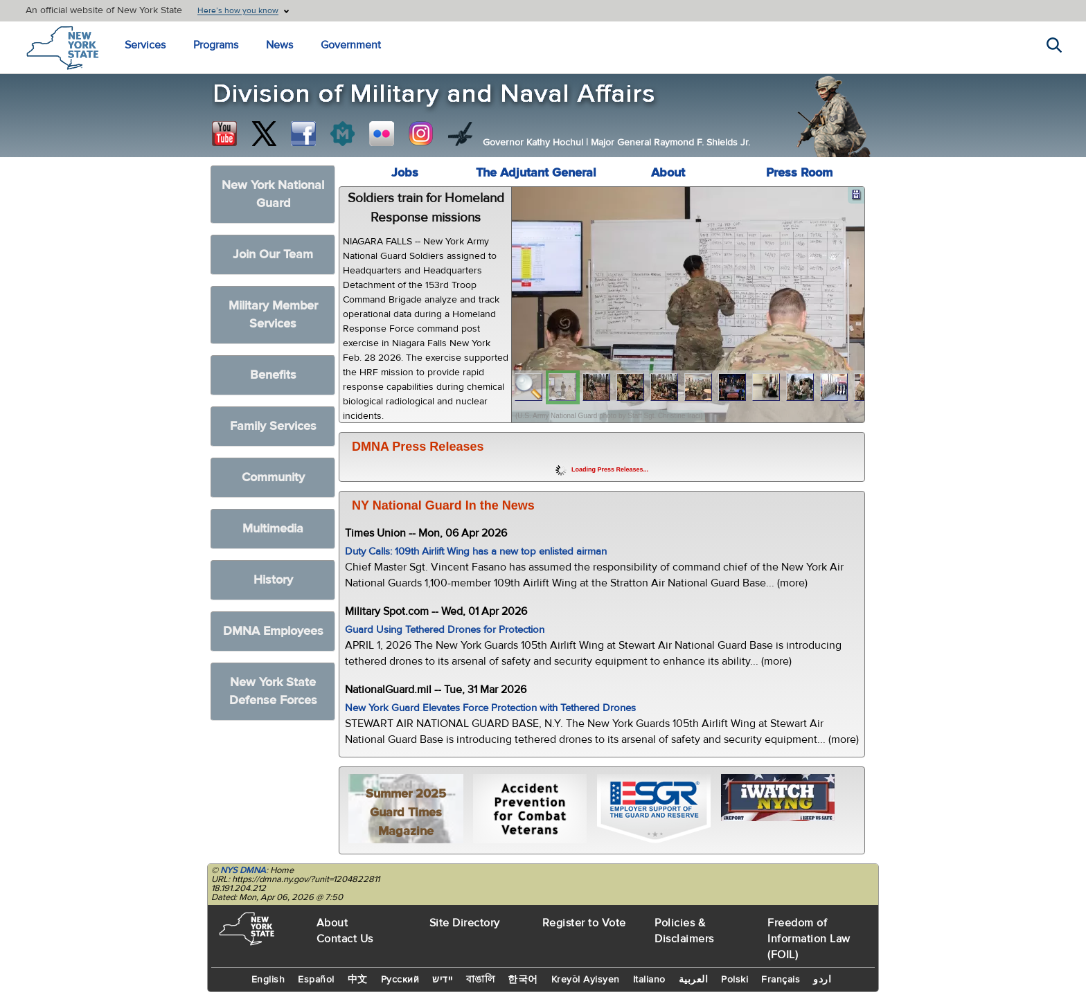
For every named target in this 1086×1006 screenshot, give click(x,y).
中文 (358, 979)
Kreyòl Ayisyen (585, 979)
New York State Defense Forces (273, 691)
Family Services (273, 426)
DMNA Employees (273, 631)
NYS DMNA (243, 870)
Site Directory (464, 923)
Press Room (799, 173)
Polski (734, 979)
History (273, 580)
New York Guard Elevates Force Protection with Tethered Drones (490, 708)
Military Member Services (273, 315)
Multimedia (272, 529)
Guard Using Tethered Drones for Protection (444, 629)
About (668, 173)
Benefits (273, 375)
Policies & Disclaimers (684, 931)
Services (145, 45)
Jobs (404, 173)
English (268, 979)
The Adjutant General (536, 173)
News (279, 45)
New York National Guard (273, 194)
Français (780, 979)
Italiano (649, 979)
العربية (694, 979)
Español (316, 979)
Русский (400, 979)
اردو (822, 979)
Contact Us (345, 939)
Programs (215, 45)
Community (273, 477)
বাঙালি (480, 979)
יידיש (442, 979)
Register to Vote (584, 923)
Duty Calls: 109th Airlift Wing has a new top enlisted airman (476, 551)
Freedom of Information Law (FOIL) (809, 939)
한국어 (523, 979)
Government (351, 45)
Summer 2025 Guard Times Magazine (406, 812)
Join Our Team (273, 254)
